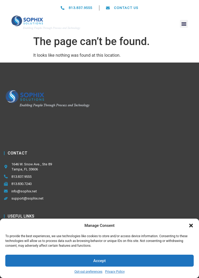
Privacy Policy (115, 271)
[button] (191, 225)
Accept (99, 260)
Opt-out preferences (88, 271)
